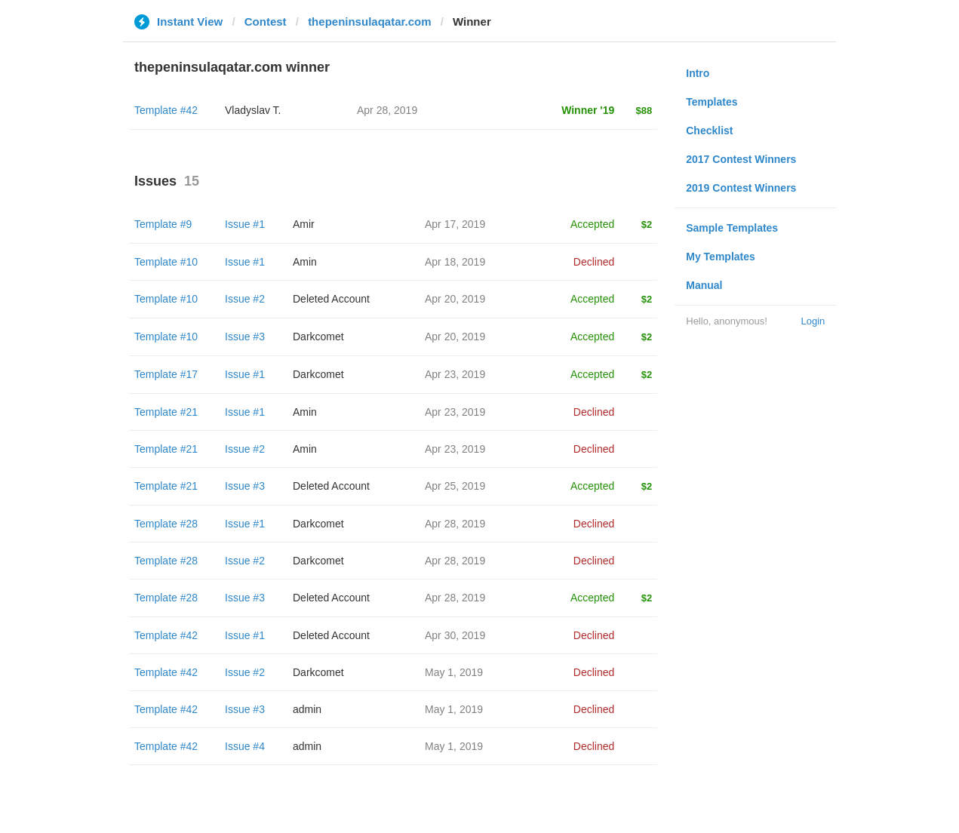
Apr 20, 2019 (455, 299)
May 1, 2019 (454, 672)
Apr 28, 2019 (455, 524)
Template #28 (166, 524)
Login (813, 321)
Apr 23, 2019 (455, 374)
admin (307, 709)
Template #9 (163, 224)
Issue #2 (245, 299)
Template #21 (166, 412)
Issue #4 (245, 746)
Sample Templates (732, 228)
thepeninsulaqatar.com (369, 21)
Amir (304, 224)
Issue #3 (245, 336)
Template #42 (166, 110)
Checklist (709, 130)
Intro (697, 73)
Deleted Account (331, 299)
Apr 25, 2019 (455, 486)
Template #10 (166, 262)
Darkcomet (318, 336)
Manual (704, 285)
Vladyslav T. (253, 110)
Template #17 (166, 374)
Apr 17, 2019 (455, 224)
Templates (711, 102)
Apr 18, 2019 (455, 262)
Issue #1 (245, 224)
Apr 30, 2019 (455, 635)
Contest (265, 21)
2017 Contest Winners (741, 159)
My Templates (720, 257)
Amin (305, 262)
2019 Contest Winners (741, 188)
